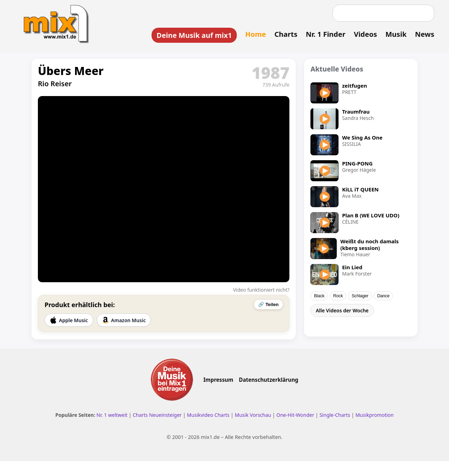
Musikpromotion (374, 415)
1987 (270, 72)
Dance (383, 295)
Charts (285, 34)
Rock (338, 295)
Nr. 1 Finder (326, 34)
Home (255, 34)
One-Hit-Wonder (295, 415)
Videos (365, 34)
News (424, 34)
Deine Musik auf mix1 (194, 35)
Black (319, 295)
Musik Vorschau (253, 415)
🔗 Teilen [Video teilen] (268, 304)
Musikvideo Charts (208, 415)
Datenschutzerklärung (268, 379)
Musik (396, 34)
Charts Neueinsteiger (157, 415)
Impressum (218, 379)
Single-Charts (335, 415)
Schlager (359, 295)
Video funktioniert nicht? (261, 289)
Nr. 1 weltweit (111, 415)
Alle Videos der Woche (342, 310)
